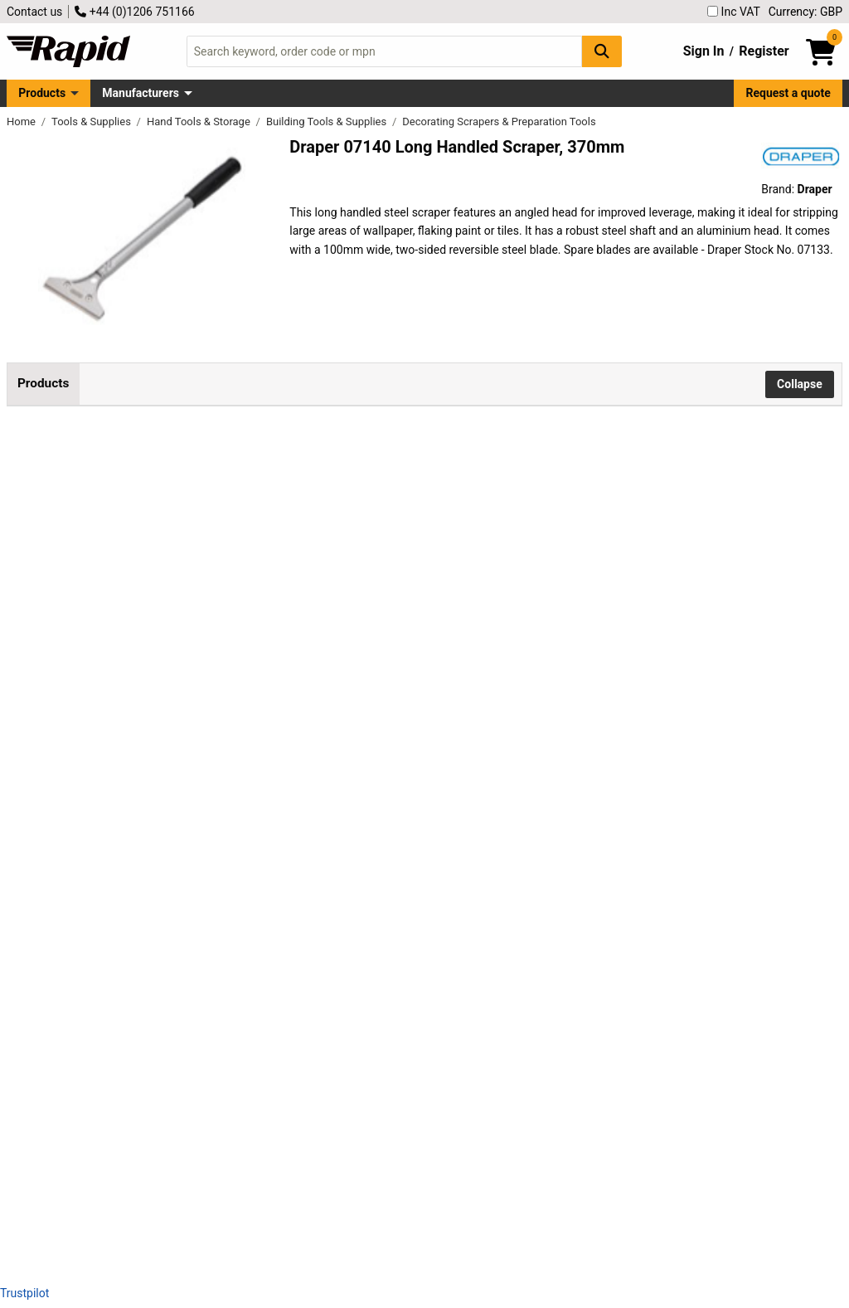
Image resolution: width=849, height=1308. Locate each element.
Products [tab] (43, 383)
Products (41, 93)
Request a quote (788, 93)
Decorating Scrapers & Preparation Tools (498, 121)
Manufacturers (140, 93)
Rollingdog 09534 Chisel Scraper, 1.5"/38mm (264, 676)
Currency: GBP (805, 11)
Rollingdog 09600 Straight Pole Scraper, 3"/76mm (276, 1012)
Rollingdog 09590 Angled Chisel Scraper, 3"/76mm (279, 900)
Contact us (34, 11)
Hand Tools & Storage (200, 121)
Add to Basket (577, 462)
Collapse (799, 384)
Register (763, 51)
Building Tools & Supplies (328, 121)
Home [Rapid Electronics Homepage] (22, 121)
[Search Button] (602, 51)
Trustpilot (24, 1293)
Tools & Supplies (92, 121)
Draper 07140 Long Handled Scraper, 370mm (265, 452)
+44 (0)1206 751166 (134, 11)
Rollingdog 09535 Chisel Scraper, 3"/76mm (259, 788)
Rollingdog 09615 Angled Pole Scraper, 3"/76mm (274, 1124)
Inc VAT (733, 11)
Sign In (704, 51)
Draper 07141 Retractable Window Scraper (258, 564)
